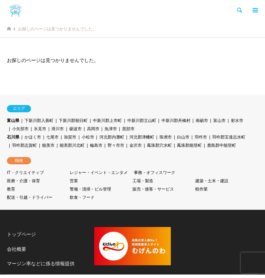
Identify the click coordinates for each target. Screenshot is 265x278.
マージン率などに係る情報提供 (41, 263)
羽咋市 (201, 137)
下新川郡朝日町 (73, 120)
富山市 (219, 120)
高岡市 (93, 128)
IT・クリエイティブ (25, 172)
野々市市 (116, 145)
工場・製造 (142, 180)
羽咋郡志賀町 (24, 145)
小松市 (88, 137)
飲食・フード (82, 197)
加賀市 (70, 137)
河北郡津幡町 (141, 137)
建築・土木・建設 (211, 180)
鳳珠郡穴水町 (159, 145)
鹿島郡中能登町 (221, 145)
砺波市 (75, 128)
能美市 (48, 145)
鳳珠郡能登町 (189, 145)
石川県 (13, 137)
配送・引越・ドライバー (29, 197)
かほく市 (32, 137)
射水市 (237, 120)
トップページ (21, 234)
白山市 (183, 137)
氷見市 (40, 128)
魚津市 (111, 128)
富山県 (13, 120)
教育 (11, 189)
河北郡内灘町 (111, 137)
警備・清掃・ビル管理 (90, 189)
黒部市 (128, 128)
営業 (74, 180)
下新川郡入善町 (38, 120)
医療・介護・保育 (23, 180)
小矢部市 (20, 128)
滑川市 (57, 128)
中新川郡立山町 (141, 120)
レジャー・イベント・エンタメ (99, 172)
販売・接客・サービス (153, 189)
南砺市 (202, 120)
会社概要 (16, 249)
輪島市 (96, 145)
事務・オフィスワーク (154, 172)
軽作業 (201, 189)
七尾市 (52, 137)
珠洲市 (165, 137)
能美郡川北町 (72, 145)
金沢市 (135, 145)
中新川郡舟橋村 (175, 120)
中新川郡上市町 (107, 120)
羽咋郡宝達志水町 (228, 137)
